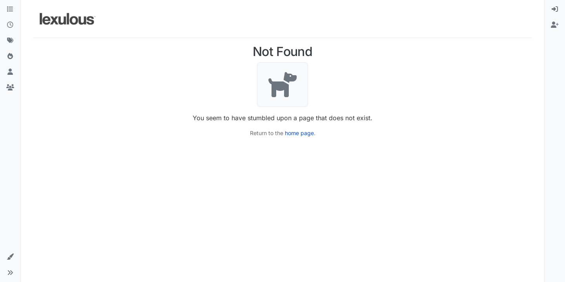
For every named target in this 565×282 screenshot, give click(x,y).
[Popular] (10, 56)
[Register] (555, 25)
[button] (10, 257)
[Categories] (10, 9)
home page (299, 133)
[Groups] (10, 87)
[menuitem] (555, 9)
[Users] (10, 72)
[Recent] (10, 25)
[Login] (555, 9)
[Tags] (10, 40)
